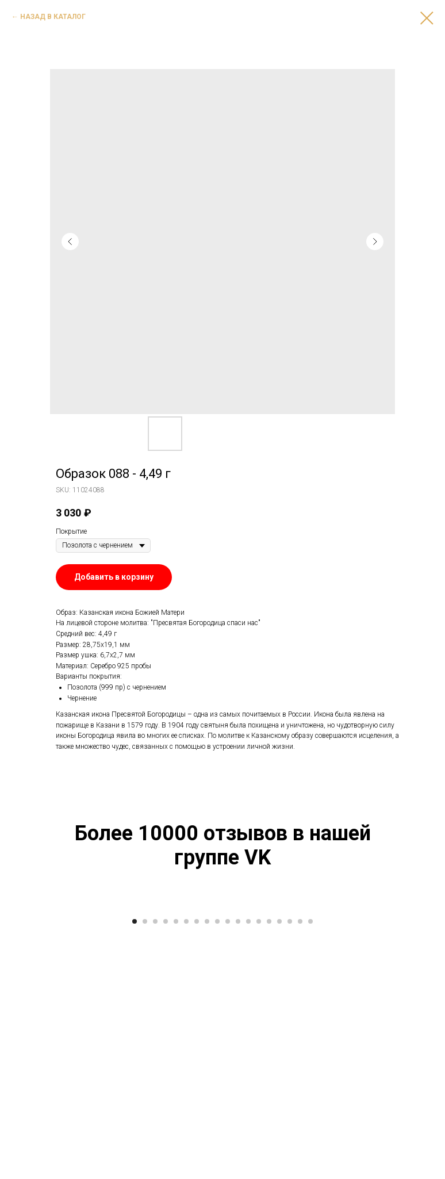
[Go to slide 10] (227, 1161)
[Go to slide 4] (165, 1161)
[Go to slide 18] (310, 1161)
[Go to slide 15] (279, 1161)
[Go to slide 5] (176, 1161)
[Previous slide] (22, 1024)
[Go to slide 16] (289, 1161)
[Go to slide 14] (269, 1161)
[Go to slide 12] (248, 1161)
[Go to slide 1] (134, 1161)
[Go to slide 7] (196, 1161)
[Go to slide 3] (155, 1161)
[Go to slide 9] (217, 1161)
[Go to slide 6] (186, 1161)
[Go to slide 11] (238, 1161)
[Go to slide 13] (258, 1161)
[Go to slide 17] (300, 1161)
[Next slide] (422, 1024)
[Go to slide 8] (207, 1161)
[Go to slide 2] (145, 1161)
